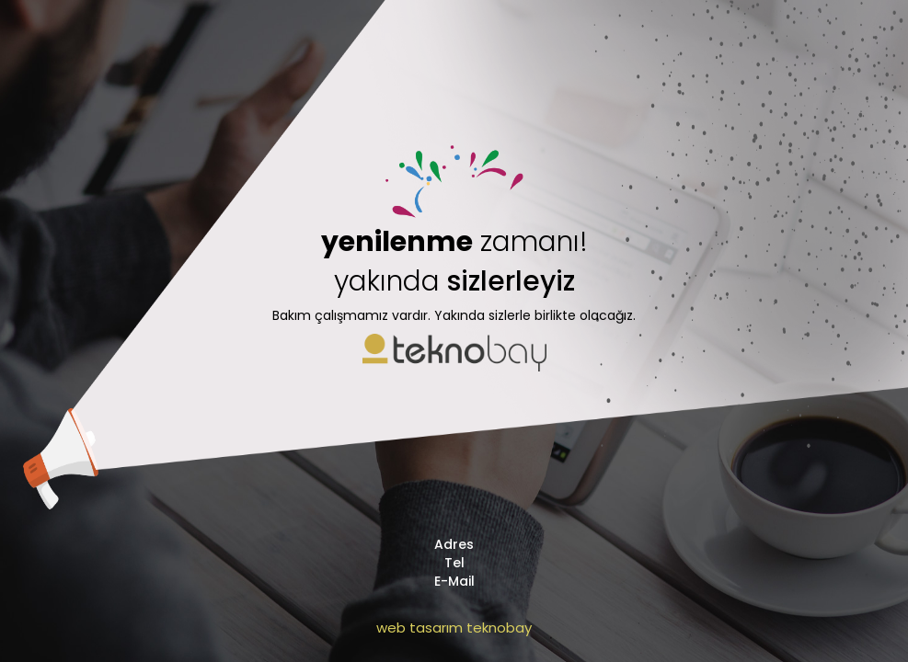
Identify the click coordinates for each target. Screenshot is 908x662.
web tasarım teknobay (454, 627)
